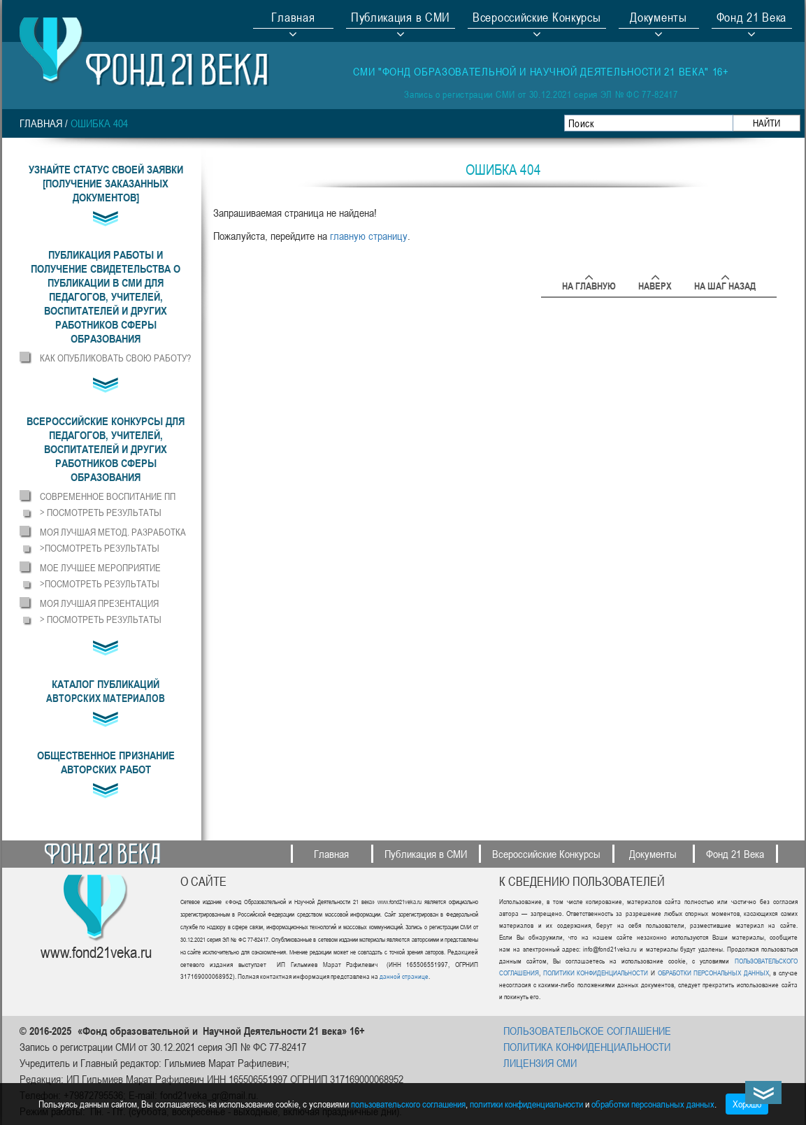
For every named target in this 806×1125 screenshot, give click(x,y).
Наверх (655, 283)
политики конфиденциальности (526, 1104)
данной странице (404, 976)
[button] (106, 296)
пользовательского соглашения (408, 1104)
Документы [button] (658, 19)
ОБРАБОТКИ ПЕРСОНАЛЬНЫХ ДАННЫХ (712, 972)
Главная (293, 19)
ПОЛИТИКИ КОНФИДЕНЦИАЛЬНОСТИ (596, 972)
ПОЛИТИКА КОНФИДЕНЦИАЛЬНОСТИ (586, 1047)
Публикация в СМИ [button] (400, 19)
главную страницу (369, 236)
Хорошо (747, 1104)
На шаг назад (725, 283)
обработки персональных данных (652, 1104)
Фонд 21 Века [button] (751, 19)
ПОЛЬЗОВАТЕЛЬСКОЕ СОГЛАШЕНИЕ (587, 1031)
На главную (589, 283)
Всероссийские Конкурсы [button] (536, 19)
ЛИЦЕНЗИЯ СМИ (540, 1063)
